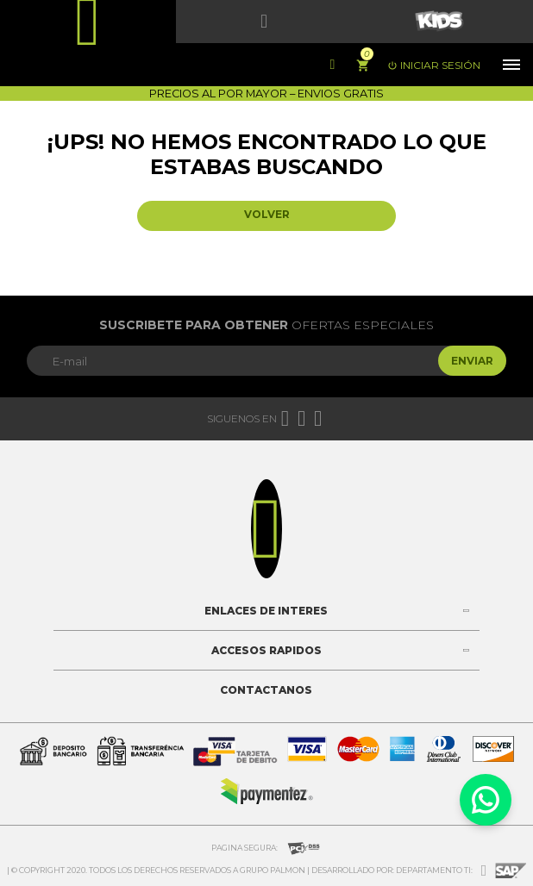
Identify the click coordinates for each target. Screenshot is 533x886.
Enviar (472, 360)
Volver (267, 214)
